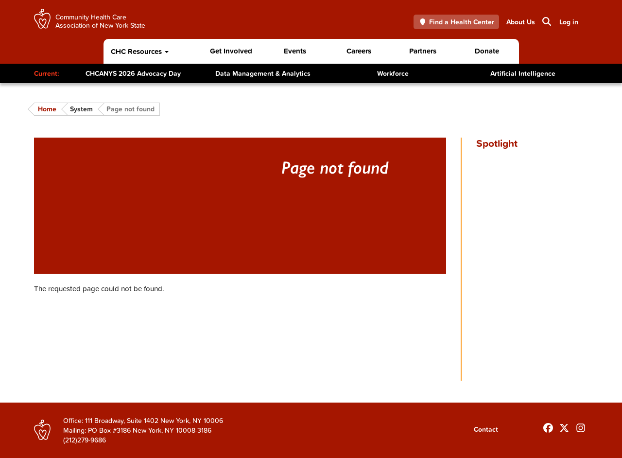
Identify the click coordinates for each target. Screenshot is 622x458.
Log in (568, 22)
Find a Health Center (456, 22)
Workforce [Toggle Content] (393, 73)
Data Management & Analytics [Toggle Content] (263, 73)
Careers (358, 50)
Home (47, 109)
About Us (520, 22)
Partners (422, 50)
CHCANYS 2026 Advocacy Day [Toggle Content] (133, 73)
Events (295, 50)
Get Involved (231, 50)
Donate (487, 50)
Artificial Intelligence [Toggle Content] (522, 73)
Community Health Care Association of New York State (100, 20)
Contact (486, 429)
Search (546, 21)
